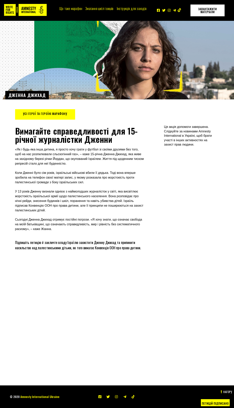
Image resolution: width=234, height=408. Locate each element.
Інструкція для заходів (132, 8)
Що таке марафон (70, 8)
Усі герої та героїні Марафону (45, 113)
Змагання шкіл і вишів (99, 8)
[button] (215, 402)
